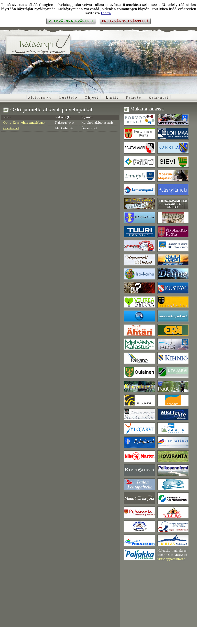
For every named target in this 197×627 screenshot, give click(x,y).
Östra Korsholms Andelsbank (24, 122)
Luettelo (68, 97)
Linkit (112, 97)
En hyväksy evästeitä (125, 21)
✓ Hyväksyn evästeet (71, 21)
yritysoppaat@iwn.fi (171, 559)
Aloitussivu (40, 97)
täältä (106, 13)
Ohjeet (92, 97)
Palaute (133, 97)
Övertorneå (11, 128)
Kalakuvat (159, 97)
